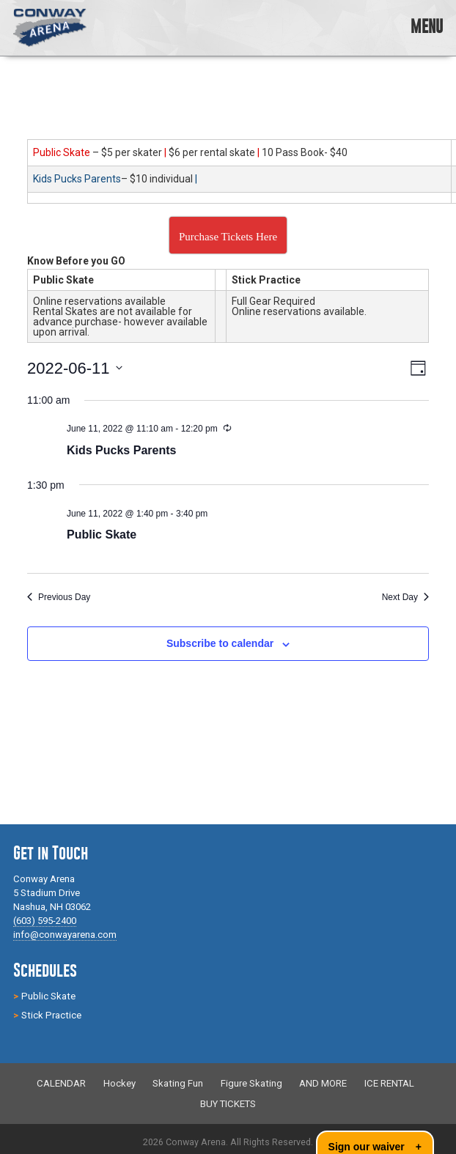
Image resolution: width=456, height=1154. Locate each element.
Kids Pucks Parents (121, 450)
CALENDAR (61, 1084)
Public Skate (101, 534)
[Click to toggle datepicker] (74, 368)
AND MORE (323, 1084)
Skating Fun (177, 1084)
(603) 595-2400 (44, 920)
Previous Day (58, 597)
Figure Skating (251, 1084)
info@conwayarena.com (65, 934)
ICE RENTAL (389, 1084)
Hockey (119, 1084)
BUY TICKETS (228, 1103)
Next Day (405, 597)
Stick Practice (51, 1015)
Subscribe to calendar (219, 643)
